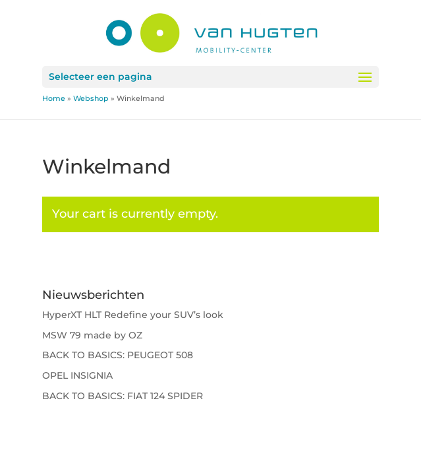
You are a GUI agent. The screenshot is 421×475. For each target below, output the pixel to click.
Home (53, 98)
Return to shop (107, 272)
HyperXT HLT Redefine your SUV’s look (132, 315)
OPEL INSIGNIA (77, 375)
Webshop (91, 98)
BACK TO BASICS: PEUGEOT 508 (117, 355)
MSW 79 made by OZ (92, 335)
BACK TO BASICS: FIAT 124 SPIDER (122, 396)
